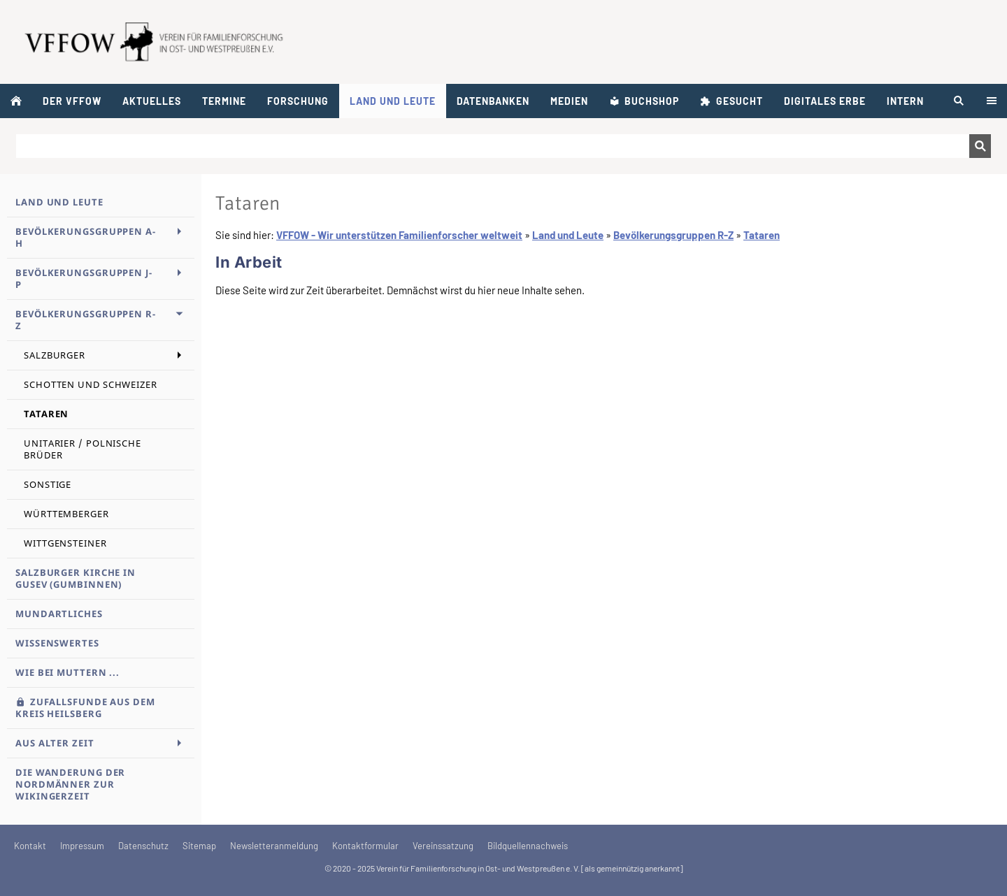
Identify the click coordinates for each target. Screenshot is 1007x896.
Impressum (82, 845)
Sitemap (199, 845)
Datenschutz (143, 845)
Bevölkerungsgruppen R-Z (673, 235)
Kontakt (30, 845)
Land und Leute (568, 235)
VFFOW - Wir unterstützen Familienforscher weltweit (399, 235)
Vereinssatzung (443, 845)
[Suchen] (492, 146)
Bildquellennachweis (527, 845)
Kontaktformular (365, 845)
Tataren (761, 235)
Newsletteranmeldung (274, 845)
